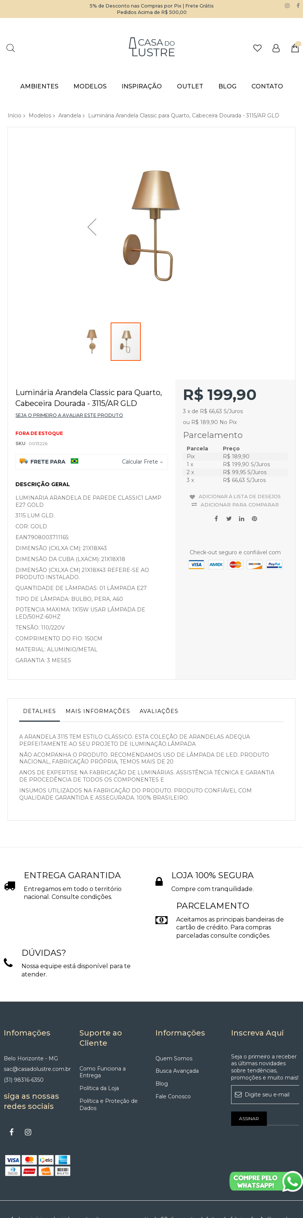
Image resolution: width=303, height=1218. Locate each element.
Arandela (69, 115)
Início (14, 115)
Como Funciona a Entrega (102, 1030)
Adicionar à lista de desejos (239, 453)
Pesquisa (10, 48)
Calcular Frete (140, 419)
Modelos (40, 115)
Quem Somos (173, 1016)
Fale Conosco (173, 1054)
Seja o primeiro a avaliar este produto (69, 373)
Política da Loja (99, 1045)
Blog (161, 1041)
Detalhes (39, 668)
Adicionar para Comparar (240, 459)
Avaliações (159, 668)
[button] (92, 209)
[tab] (39, 670)
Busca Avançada (177, 1028)
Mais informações (97, 668)
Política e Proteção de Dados (108, 1062)
